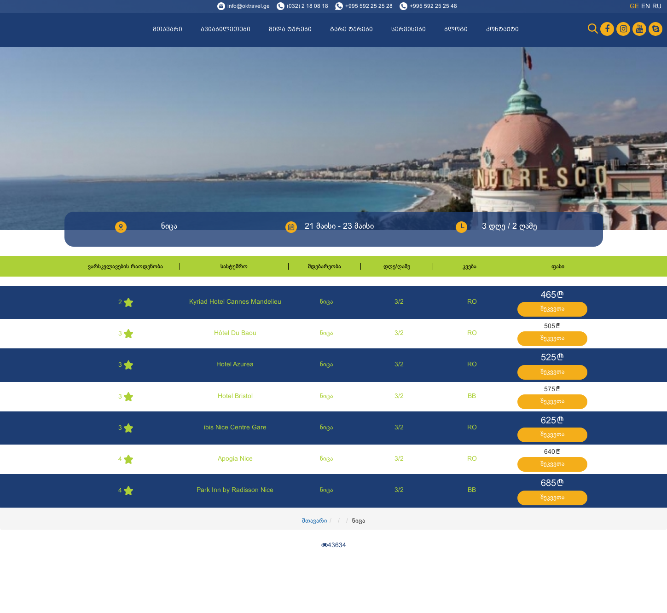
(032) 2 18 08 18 (307, 6)
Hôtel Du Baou (235, 333)
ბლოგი (456, 29)
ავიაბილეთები (225, 29)
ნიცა (326, 302)
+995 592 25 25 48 (433, 6)
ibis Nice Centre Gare (235, 428)
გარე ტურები (351, 29)
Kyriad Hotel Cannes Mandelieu (235, 302)
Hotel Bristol (235, 396)
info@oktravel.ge (248, 6)
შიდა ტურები (290, 29)
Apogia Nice (235, 459)
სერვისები (408, 29)
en (645, 7)
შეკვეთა (552, 309)
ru (656, 7)
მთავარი (167, 29)
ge (634, 7)
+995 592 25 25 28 (369, 6)
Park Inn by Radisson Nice (235, 490)
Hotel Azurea (235, 365)
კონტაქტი (502, 29)
